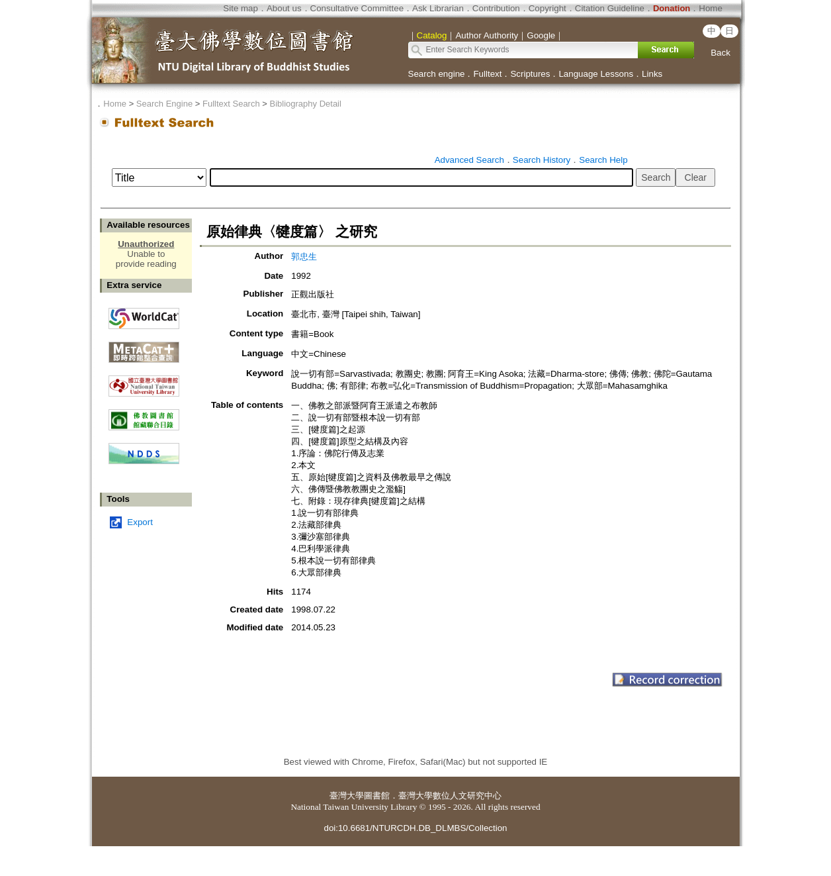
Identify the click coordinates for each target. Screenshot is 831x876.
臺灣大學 (346, 796)
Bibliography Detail (305, 104)
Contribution (496, 8)
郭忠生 (304, 257)
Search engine (436, 74)
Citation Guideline (609, 8)
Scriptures (530, 74)
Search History (541, 160)
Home (710, 8)
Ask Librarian (438, 8)
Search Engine (164, 104)
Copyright (547, 8)
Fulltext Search (231, 104)
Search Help (603, 160)
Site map (240, 8)
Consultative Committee (357, 8)
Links (652, 74)
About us (284, 8)
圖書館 (377, 796)
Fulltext (487, 74)
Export (140, 522)
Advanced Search (469, 160)
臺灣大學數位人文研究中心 (450, 796)
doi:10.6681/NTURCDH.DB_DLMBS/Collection (415, 828)
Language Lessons (595, 74)
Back (720, 53)
